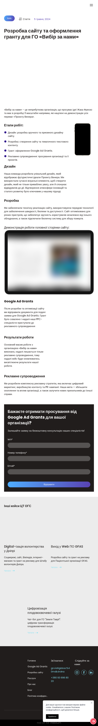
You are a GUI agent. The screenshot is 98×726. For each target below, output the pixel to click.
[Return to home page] (14, 5)
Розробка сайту (35, 672)
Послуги (32, 678)
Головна (32, 660)
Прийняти (52, 717)
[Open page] (25, 528)
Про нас (32, 684)
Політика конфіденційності (38, 695)
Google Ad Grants (37, 666)
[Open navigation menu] (91, 5)
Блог (30, 690)
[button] (9, 18)
